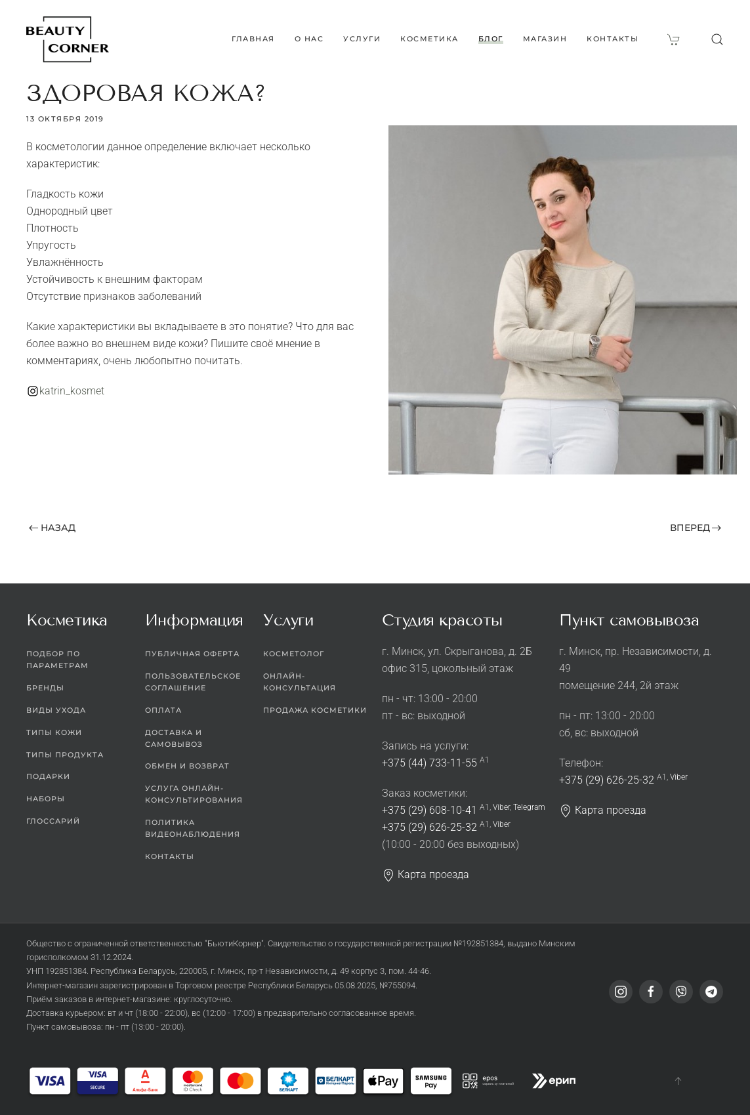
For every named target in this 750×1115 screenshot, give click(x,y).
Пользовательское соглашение (193, 681)
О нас (309, 38)
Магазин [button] (545, 38)
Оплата (163, 710)
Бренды (45, 687)
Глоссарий (53, 821)
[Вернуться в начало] (67, 39)
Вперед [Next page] (696, 528)
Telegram (529, 807)
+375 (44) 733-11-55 (429, 763)
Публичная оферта (192, 653)
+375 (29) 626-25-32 (429, 827)
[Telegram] (711, 991)
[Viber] (681, 991)
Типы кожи (54, 732)
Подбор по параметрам (57, 659)
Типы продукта (65, 754)
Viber (501, 807)
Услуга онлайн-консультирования (194, 794)
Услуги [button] (362, 38)
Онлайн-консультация (299, 681)
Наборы (45, 798)
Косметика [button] (429, 38)
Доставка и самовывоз (174, 738)
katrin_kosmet (71, 391)
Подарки (48, 776)
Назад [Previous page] (52, 528)
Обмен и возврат (187, 765)
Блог (490, 38)
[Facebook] (651, 991)
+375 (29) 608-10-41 (429, 810)
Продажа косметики (315, 710)
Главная (253, 38)
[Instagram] (621, 991)
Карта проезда (425, 874)
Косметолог (293, 653)
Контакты (612, 38)
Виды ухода (56, 710)
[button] (717, 39)
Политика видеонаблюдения (192, 828)
